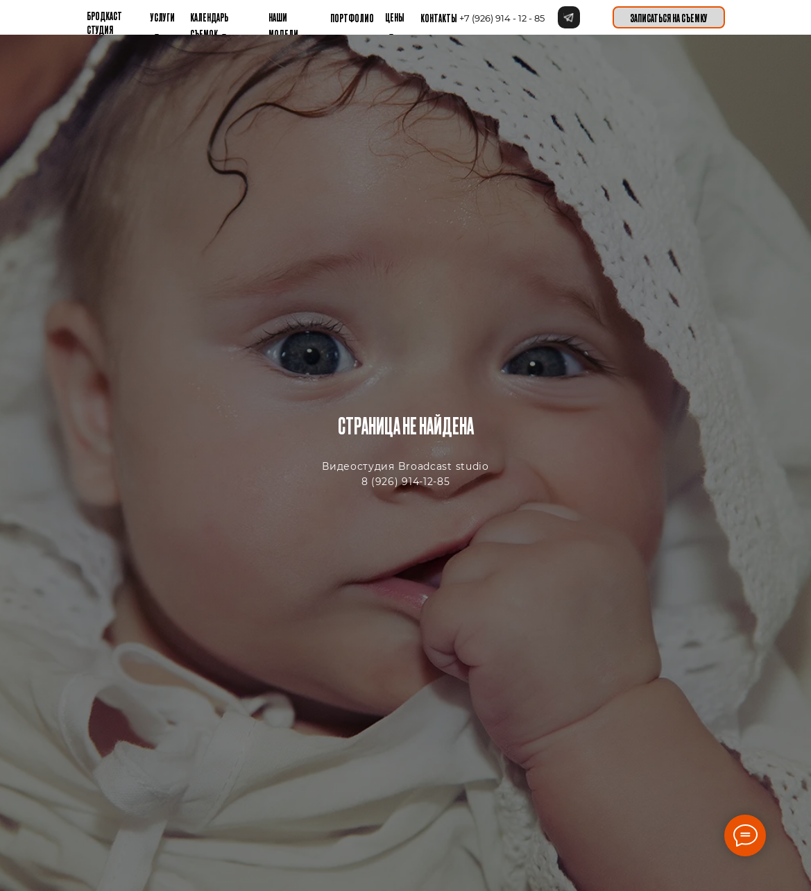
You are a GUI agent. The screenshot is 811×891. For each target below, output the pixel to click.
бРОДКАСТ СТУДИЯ (104, 22)
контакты (438, 17)
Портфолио (352, 17)
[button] (669, 17)
